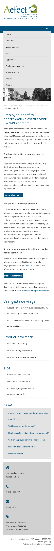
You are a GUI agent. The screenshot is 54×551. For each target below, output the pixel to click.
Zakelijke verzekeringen (35, 105)
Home (8, 34)
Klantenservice (12, 72)
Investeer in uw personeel (18, 381)
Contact (9, 85)
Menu (42, 28)
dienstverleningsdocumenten (35, 290)
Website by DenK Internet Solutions (37, 544)
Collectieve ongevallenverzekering (22, 357)
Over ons (10, 40)
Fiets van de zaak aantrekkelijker (22, 446)
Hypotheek (11, 59)
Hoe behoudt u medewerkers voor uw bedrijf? (28, 433)
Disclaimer (39, 541)
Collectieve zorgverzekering (19, 350)
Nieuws (9, 78)
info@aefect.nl (12, 507)
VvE (7, 53)
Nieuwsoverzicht (15, 453)
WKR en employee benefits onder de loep (26, 439)
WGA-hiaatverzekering (17, 343)
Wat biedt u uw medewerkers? (21, 426)
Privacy (48, 541)
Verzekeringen (12, 47)
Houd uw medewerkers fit (18, 374)
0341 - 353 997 (31, 265)
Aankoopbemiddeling (15, 66)
